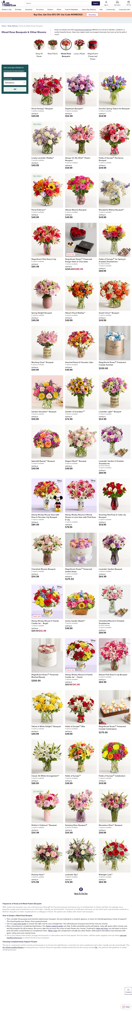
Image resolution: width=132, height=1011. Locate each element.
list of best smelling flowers (13, 941)
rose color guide (19, 917)
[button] (6, 9)
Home (4, 20)
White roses (52, 924)
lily (96, 941)
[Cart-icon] (128, 3)
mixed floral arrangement (83, 23)
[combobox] (58, 3)
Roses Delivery (13, 20)
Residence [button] (9, 77)
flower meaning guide (54, 920)
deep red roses (102, 922)
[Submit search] (96, 3)
